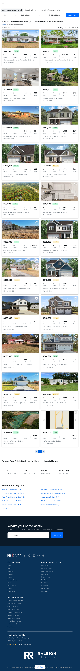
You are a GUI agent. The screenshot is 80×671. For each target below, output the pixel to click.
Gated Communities (14, 621)
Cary (9, 568)
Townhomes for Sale (14, 603)
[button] (3, 4)
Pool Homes (12, 627)
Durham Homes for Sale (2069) (51, 489)
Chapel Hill (11, 571)
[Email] (28, 535)
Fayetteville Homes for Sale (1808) (13, 493)
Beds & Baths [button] (30, 15)
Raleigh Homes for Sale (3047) (12, 489)
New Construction (13, 609)
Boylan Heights (46, 565)
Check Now (57, 535)
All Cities (5, 508)
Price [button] (9, 15)
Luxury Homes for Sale (15, 612)
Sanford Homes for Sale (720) (11, 501)
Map (40, 667)
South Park (45, 588)
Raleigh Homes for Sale (15, 600)
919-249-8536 (25, 644)
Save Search (72, 15)
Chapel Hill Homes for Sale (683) (12, 505)
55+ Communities (13, 615)
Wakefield (44, 591)
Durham (10, 577)
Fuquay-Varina (12, 580)
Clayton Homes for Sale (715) (51, 501)
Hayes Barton (45, 577)
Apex (9, 565)
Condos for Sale (13, 606)
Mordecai (44, 580)
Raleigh (10, 588)
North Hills (44, 583)
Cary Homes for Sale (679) (50, 505)
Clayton (10, 574)
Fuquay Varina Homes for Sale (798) (53, 493)
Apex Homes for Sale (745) (50, 497)
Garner (10, 583)
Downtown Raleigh (47, 571)
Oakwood (44, 586)
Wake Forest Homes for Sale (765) (13, 497)
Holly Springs (12, 586)
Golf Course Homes (14, 624)
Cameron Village (46, 568)
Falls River (44, 574)
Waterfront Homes (14, 618)
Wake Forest (12, 591)
